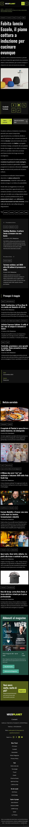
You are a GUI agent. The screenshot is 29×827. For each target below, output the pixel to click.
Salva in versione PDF (20, 121)
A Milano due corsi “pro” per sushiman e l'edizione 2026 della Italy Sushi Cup (14, 475)
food (14, 17)
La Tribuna (14, 815)
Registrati (22, 691)
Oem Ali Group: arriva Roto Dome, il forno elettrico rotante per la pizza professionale (14, 594)
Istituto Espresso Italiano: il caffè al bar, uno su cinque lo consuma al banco (14, 326)
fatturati (11, 226)
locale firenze (4, 507)
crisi (16, 226)
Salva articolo (7, 121)
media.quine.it (12, 730)
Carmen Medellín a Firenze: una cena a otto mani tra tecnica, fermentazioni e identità (14, 514)
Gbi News (14, 792)
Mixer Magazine (14, 755)
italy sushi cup (9, 465)
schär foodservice (10, 301)
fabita (23, 17)
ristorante (11, 507)
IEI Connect (24, 320)
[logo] (10, 3)
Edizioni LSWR (14, 805)
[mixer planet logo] (14, 714)
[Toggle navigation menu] (2, 3)
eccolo (18, 17)
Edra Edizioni (14, 802)
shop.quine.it (20, 730)
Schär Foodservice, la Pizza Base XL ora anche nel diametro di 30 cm (14, 306)
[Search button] (26, 3)
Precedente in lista (9, 222)
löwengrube (3, 424)
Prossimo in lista (8, 256)
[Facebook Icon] (16, 737)
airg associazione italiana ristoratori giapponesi (10, 468)
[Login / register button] (23, 3)
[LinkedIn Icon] (19, 737)
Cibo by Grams (8, 9)
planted (10, 424)
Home (2, 9)
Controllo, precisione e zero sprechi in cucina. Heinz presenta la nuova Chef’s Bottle (14, 348)
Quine (14, 811)
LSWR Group (14, 808)
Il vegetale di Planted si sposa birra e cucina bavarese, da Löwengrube (14, 429)
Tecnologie (14, 769)
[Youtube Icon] (22, 737)
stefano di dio (14, 549)
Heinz (3, 342)
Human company (7, 260)
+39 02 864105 (17, 726)
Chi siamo (14, 746)
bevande (3, 17)
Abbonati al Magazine (10, 671)
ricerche (9, 17)
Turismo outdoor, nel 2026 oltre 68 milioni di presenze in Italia (14, 267)
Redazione (16, 238)
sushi (2, 465)
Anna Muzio (11, 433)
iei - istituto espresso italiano (14, 320)
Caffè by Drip (14, 784)
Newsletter (15, 752)
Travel (14, 772)
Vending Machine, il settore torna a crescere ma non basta (13, 233)
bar (16, 507)
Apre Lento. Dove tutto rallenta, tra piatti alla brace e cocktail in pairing (14, 555)
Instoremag (14, 795)
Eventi (14, 775)
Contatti (14, 749)
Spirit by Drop (14, 781)
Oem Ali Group (11, 587)
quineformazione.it (14, 732)
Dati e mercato (14, 766)
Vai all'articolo (8, 666)
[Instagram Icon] (13, 737)
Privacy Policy (14, 758)
